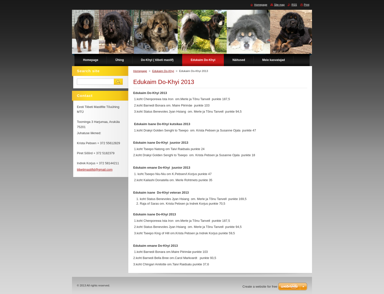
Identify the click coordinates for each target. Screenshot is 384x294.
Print (306, 4)
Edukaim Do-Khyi (163, 71)
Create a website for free (259, 286)
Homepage (140, 71)
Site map (279, 4)
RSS (294, 4)
